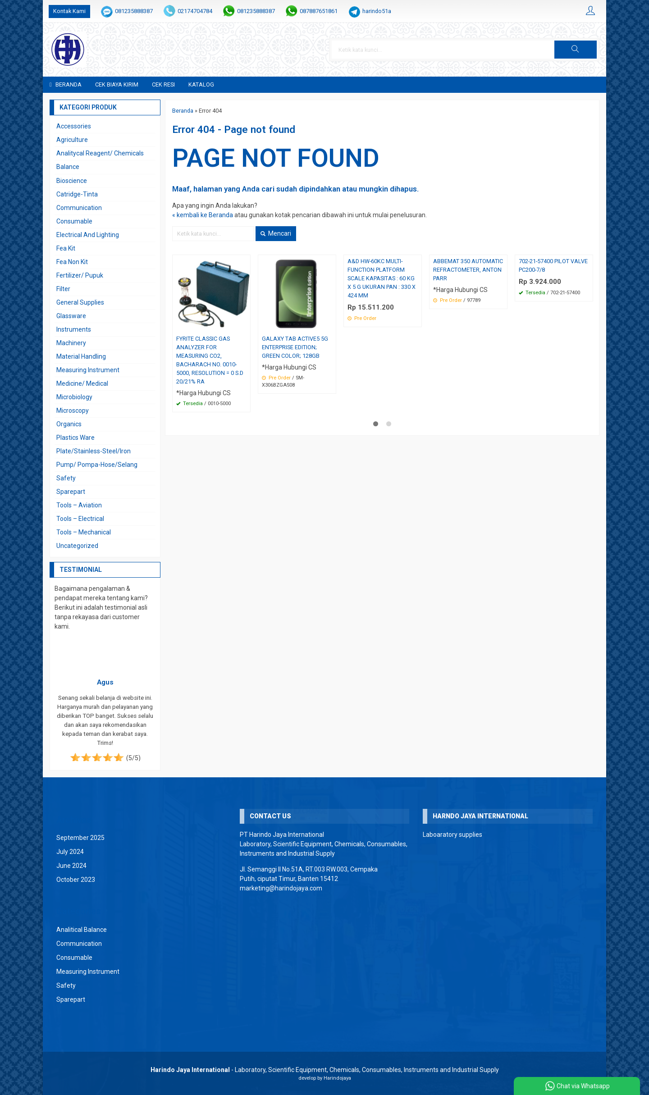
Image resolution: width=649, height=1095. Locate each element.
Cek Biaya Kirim (116, 84)
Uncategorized (77, 545)
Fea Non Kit (72, 261)
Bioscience (71, 180)
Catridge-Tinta (77, 194)
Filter (63, 288)
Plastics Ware (75, 437)
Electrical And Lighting (87, 234)
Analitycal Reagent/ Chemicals (100, 153)
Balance (67, 166)
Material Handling (81, 356)
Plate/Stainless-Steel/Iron (93, 451)
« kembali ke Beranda (202, 215)
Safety (66, 478)
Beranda (66, 84)
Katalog (201, 84)
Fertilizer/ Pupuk (79, 275)
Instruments (73, 329)
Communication (79, 207)
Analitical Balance (81, 929)
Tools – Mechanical (83, 532)
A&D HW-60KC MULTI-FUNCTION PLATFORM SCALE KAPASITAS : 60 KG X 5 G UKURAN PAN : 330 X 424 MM (381, 278)
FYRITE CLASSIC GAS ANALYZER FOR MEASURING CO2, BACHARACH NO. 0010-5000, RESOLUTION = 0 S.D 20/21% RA (209, 359)
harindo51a (376, 11)
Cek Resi (163, 84)
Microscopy (72, 410)
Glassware (71, 315)
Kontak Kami (69, 11)
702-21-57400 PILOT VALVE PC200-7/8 (553, 265)
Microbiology (74, 397)
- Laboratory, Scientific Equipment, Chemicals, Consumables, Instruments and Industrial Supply (325, 1069)
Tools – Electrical (80, 518)
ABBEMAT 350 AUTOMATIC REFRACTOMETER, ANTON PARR (468, 270)
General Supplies (80, 302)
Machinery (71, 343)
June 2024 (71, 865)
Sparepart (70, 491)
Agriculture (72, 139)
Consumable (74, 221)
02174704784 (195, 11)
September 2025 (80, 837)
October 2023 (75, 879)
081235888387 (134, 11)
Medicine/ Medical (82, 383)
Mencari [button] (276, 233)
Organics (69, 424)
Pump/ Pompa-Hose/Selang (96, 464)
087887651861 (319, 11)
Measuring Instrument (87, 370)
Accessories (73, 126)
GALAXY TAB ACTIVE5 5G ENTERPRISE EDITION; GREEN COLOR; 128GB (295, 347)
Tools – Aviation (79, 505)
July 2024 (70, 851)
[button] (575, 50)
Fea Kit (65, 248)
